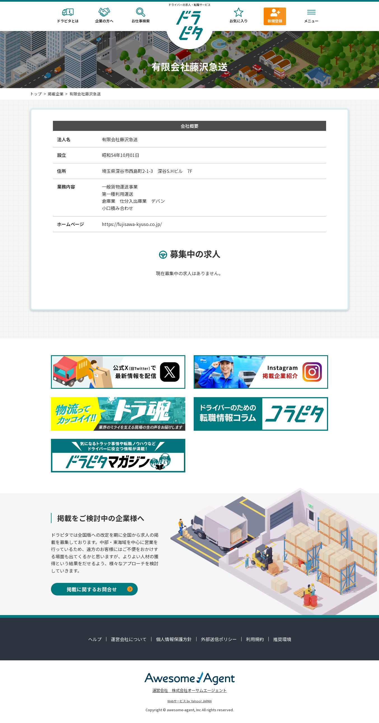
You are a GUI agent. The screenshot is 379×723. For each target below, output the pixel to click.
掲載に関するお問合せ (100, 589)
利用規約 (255, 639)
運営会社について (129, 639)
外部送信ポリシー (219, 639)
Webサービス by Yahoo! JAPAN (189, 701)
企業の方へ (104, 15)
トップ (36, 93)
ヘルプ (95, 639)
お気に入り (238, 15)
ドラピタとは (68, 15)
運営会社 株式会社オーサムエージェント (189, 690)
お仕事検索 (140, 15)
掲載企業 (56, 93)
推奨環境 (282, 639)
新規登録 (275, 15)
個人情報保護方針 (174, 639)
